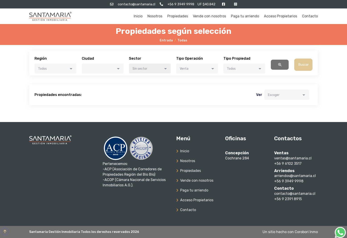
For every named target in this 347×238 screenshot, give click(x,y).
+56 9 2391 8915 (288, 199)
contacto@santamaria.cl (294, 193)
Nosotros (154, 16)
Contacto (310, 16)
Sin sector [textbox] (140, 69)
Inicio (138, 16)
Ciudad (88, 58)
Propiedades (177, 16)
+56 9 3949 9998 (288, 181)
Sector (135, 58)
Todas (182, 40)
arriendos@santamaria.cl (295, 176)
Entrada (166, 40)
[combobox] (55, 68)
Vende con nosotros (209, 16)
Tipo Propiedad (236, 58)
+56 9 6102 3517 (288, 163)
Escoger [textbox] (274, 95)
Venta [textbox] (184, 69)
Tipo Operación (189, 58)
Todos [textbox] (42, 69)
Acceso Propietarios (280, 16)
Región (41, 58)
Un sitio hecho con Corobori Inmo (290, 232)
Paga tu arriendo (245, 16)
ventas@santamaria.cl (293, 158)
